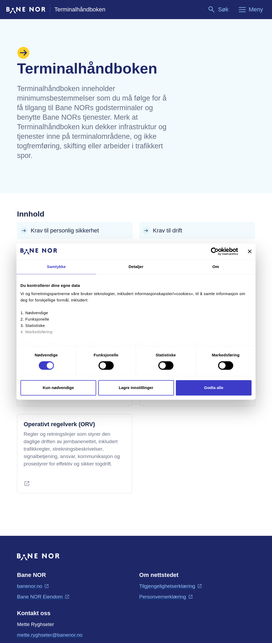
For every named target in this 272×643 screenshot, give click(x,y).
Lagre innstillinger (136, 387)
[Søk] (218, 9)
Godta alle (213, 387)
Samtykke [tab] (56, 266)
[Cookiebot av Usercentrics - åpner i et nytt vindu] (215, 251)
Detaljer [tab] (136, 266)
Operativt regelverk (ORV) (59, 424)
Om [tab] (215, 266)
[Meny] (250, 9)
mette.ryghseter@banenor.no (49, 634)
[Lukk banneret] (250, 251)
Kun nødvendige (58, 387)
